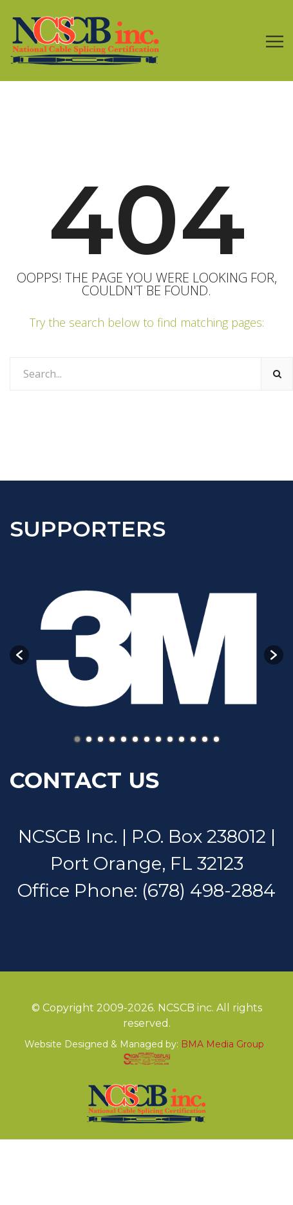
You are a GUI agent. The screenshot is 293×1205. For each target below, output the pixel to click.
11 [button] (193, 739)
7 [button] (147, 739)
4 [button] (112, 739)
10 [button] (181, 739)
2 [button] (89, 739)
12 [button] (205, 739)
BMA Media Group (222, 1044)
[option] (146, 648)
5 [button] (124, 739)
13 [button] (216, 739)
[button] (19, 655)
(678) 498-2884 (209, 890)
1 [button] (77, 739)
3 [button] (100, 739)
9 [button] (170, 739)
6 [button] (135, 739)
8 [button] (158, 739)
